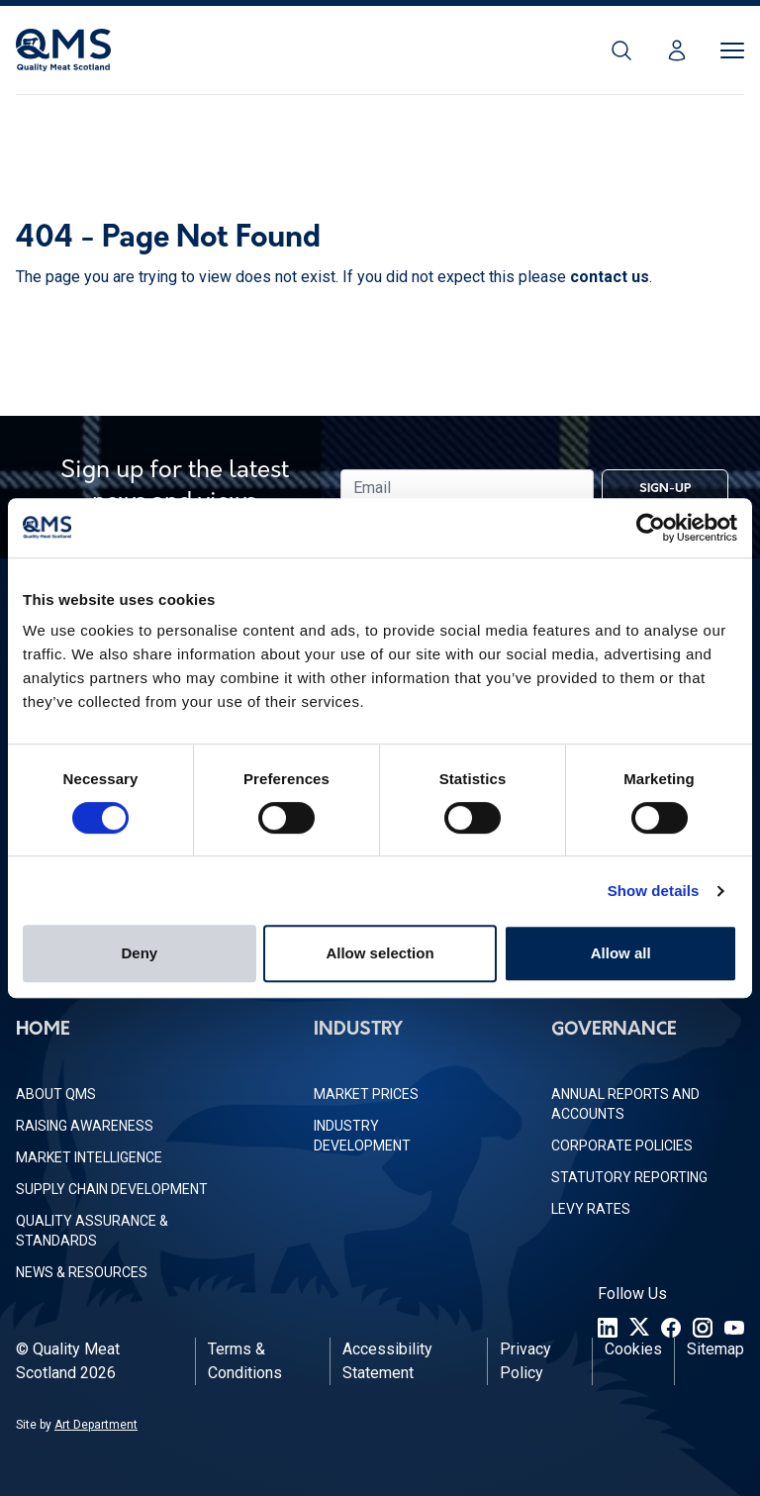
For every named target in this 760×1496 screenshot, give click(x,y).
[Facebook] (671, 1328)
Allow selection (379, 953)
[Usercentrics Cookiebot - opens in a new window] (650, 528)
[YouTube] (734, 1328)
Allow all (621, 953)
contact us (609, 276)
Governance (614, 1030)
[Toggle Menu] (732, 50)
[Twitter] (639, 1328)
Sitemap (715, 1349)
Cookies (633, 1349)
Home (43, 1030)
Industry (358, 1030)
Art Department (96, 1425)
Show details (654, 890)
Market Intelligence (89, 1157)
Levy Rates (590, 1209)
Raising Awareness (84, 1126)
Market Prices (366, 1094)
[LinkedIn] (608, 1328)
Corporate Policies (622, 1145)
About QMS (56, 1094)
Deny (139, 953)
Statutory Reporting (629, 1177)
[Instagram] (702, 1328)
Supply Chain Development (112, 1189)
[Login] (677, 50)
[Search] (621, 50)
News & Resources (81, 1272)
